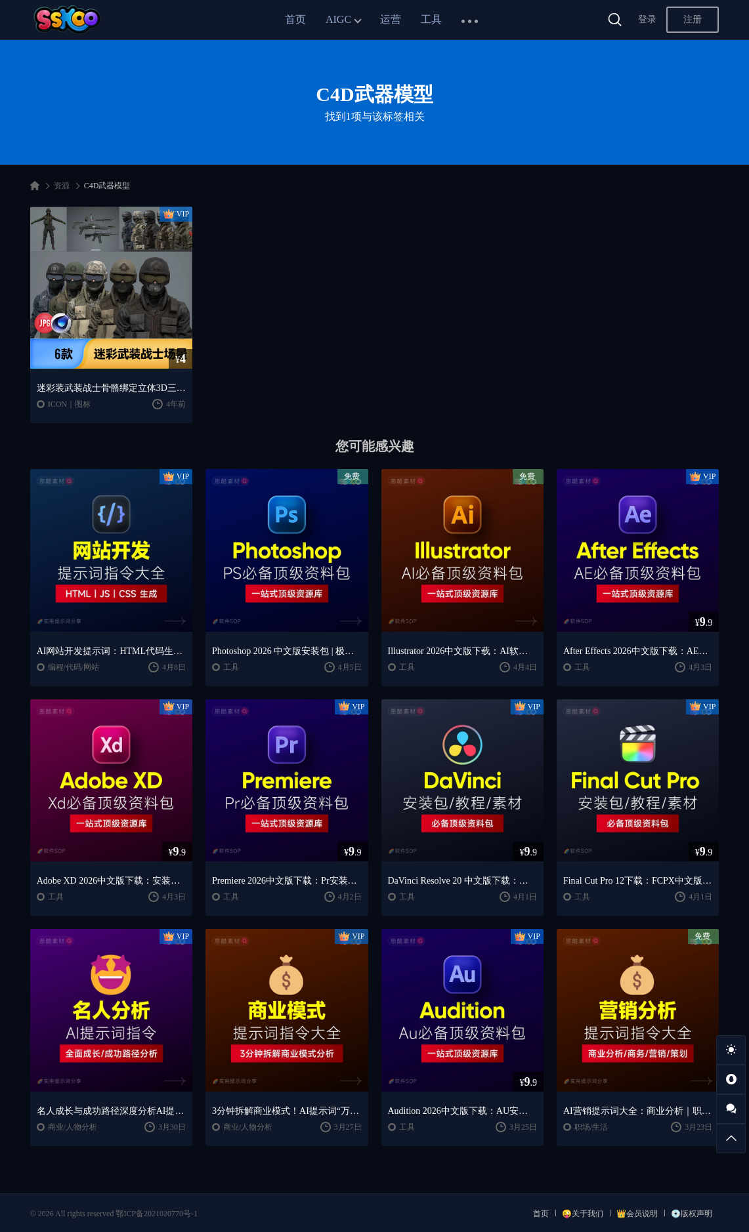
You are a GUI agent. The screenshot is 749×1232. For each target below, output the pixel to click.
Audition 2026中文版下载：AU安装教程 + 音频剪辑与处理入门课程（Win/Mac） (462, 1111)
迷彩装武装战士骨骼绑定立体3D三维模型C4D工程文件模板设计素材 (111, 388)
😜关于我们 (582, 1213)
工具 (431, 19)
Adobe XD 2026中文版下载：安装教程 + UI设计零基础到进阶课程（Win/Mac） (111, 881)
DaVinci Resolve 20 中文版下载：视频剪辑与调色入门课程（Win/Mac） (462, 881)
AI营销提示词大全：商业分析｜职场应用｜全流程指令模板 (637, 1111)
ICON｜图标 (69, 404)
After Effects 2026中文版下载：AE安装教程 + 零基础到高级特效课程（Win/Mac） (637, 651)
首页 (295, 19)
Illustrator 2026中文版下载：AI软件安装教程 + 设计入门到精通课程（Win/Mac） (462, 651)
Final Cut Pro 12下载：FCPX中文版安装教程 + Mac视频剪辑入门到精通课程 (637, 881)
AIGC (338, 19)
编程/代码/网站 (74, 667)
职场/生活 (591, 1127)
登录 (647, 19)
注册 (692, 19)
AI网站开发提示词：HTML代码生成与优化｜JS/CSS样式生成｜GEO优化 (111, 651)
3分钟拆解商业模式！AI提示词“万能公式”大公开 (286, 1111)
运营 (390, 19)
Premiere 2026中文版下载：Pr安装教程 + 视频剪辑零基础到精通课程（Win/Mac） (286, 881)
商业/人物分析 (72, 1127)
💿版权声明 (691, 1213)
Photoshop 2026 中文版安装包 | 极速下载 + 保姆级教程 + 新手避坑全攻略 (286, 651)
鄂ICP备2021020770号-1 (157, 1213)
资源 (62, 185)
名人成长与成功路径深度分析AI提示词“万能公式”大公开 (111, 1111)
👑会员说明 (637, 1213)
